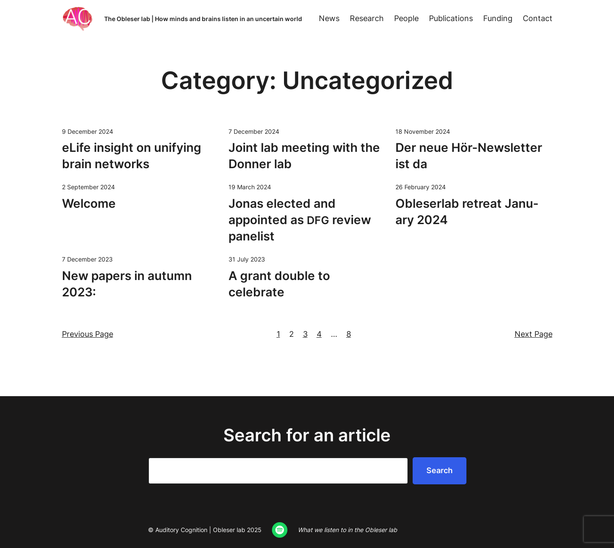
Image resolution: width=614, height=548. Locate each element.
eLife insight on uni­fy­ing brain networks (131, 155)
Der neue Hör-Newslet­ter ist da (468, 155)
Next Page (533, 334)
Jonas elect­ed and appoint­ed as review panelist (299, 219)
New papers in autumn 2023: (127, 283)
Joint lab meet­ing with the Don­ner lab (304, 155)
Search (439, 470)
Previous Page (87, 334)
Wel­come (89, 203)
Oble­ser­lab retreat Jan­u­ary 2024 (466, 211)
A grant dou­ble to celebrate (279, 283)
